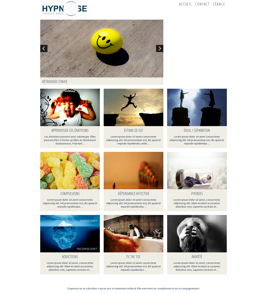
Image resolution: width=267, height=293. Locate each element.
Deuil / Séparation (197, 130)
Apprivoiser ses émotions (70, 130)
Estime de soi (133, 130)
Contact (202, 4)
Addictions (70, 256)
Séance (219, 4)
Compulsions (70, 193)
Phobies (197, 193)
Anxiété (197, 256)
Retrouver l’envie (54, 81)
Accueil (185, 4)
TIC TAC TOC (133, 256)
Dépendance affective (133, 193)
